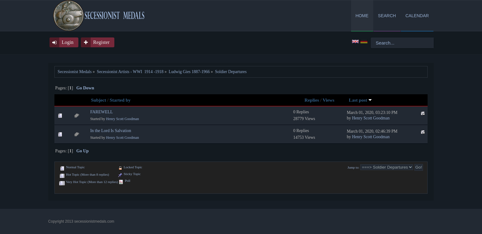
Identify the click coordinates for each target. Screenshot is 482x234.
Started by (120, 100)
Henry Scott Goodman (122, 119)
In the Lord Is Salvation (110, 130)
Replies (312, 100)
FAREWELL (101, 112)
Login (67, 42)
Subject (98, 100)
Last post (360, 100)
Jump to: (353, 167)
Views (328, 100)
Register (101, 42)
